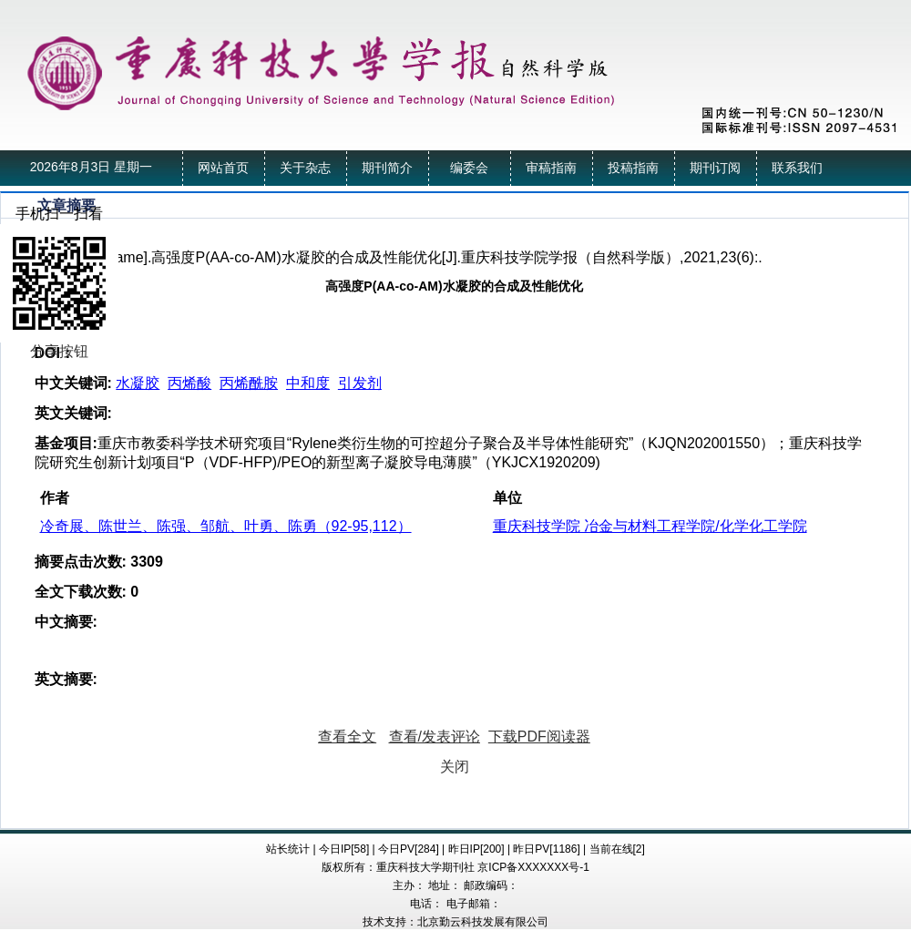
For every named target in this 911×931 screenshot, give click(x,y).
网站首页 (223, 168)
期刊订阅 (715, 168)
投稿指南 (633, 168)
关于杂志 (305, 168)
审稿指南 (551, 168)
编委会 (469, 168)
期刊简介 (387, 168)
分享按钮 (59, 351)
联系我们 (797, 168)
